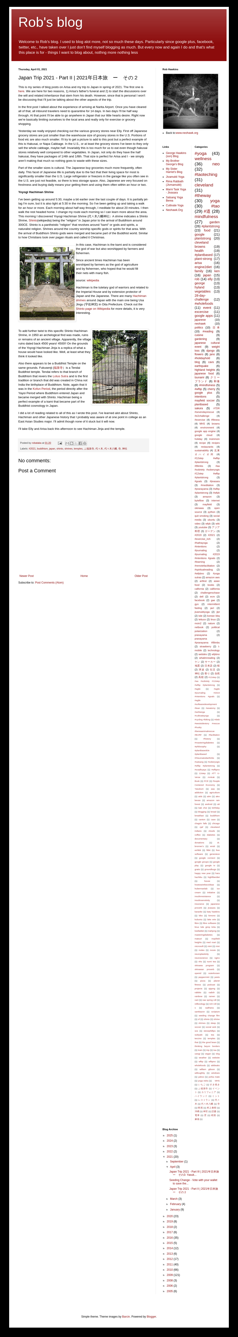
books (211, 585)
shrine (217, 1019)
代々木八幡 (110, 448)
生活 (213, 669)
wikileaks (215, 1065)
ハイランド (201, 1096)
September (177, 1161)
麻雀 (197, 1119)
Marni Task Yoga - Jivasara (176, 191)
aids (200, 796)
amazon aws (213, 577)
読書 (214, 1111)
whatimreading (207, 657)
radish (212, 992)
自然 (217, 673)
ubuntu (211, 519)
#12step (212, 677)
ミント (216, 1096)
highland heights (205, 369)
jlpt (218, 612)
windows (215, 1073)
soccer (198, 1027)
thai (196, 1042)
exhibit (198, 850)
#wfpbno (199, 573)
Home (84, 576)
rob (197, 279)
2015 (170, 1243)
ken (217, 271)
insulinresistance (203, 896)
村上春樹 (211, 1107)
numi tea (211, 961)
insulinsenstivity (202, 900)
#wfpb (216, 492)
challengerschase (210, 592)
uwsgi (197, 1053)
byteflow (199, 500)
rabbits (198, 992)
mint (210, 946)
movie (213, 950)
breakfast (199, 815)
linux (213, 619)
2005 (170, 1291)
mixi (218, 946)
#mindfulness (207, 385)
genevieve (215, 854)
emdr (212, 846)
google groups (202, 862)
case (213, 819)
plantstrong (203, 238)
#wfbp (198, 389)
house (207, 881)
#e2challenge (202, 415)
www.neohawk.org (187, 133)
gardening (201, 339)
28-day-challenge (202, 297)
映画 (200, 1107)
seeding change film (209, 1015)
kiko (201, 915)
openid (198, 973)
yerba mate (214, 1077)
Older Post (141, 576)
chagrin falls (201, 823)
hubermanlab (201, 888)
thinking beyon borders (207, 1046)
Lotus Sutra (60, 376)
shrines (69, 448)
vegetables (203, 291)
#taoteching (206, 174)
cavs (211, 362)
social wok (211, 1027)
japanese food (204, 373)
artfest (203, 581)
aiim (209, 796)
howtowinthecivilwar (204, 884)
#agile (198, 689)
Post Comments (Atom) (49, 582)
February (176, 1204)
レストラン (204, 1100)
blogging (202, 811)
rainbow (199, 996)
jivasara (211, 908)
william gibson (207, 1069)
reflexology (200, 1004)
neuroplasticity (202, 954)
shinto (60, 448)
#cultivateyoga (202, 715)
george (200, 283)
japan (52, 448)
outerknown (214, 973)
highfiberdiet (214, 877)
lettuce (202, 619)
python (211, 512)
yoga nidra (203, 1080)
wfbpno (212, 1061)
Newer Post (26, 576)
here (21, 91)
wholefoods (200, 1065)
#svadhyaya (200, 769)
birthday (216, 808)
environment (207, 427)
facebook (200, 600)
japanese (200, 319)
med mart (211, 942)
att (218, 804)
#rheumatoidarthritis (204, 758)
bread (213, 811)
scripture (215, 1011)
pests (217, 977)
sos (196, 1031)
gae (213, 600)
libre (197, 923)
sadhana (209, 1007)
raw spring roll (209, 1000)
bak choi (202, 808)
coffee (198, 835)
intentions (200, 396)
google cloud (203, 435)
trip (207, 1050)
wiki (218, 523)
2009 (170, 1275)
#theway (203, 195)
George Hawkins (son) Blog (176, 154)
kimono (212, 915)
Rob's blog (50, 22)
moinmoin (214, 439)
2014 (170, 1248)
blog (197, 362)
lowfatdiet (199, 931)
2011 (170, 1264)
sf (199, 1019)
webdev (202, 654)
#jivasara (215, 481)
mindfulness (206, 216)
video (198, 523)
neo (216, 163)
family (199, 271)
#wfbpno (215, 769)
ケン (197, 661)
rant (197, 1000)
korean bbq (213, 615)
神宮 (205, 1111)
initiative (211, 892)
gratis (197, 869)
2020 (170, 1216)
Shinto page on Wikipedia (93, 308)
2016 (170, 1237)
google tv (210, 865)
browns (216, 423)
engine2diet (203, 267)
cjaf (201, 827)
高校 (201, 677)
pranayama (201, 635)
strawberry (205, 646)
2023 (170, 1146)
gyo (197, 604)
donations (199, 842)
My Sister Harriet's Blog (174, 170)
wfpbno (216, 654)
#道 (207, 211)
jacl (212, 608)
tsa (214, 1050)
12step (202, 773)
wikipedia (93, 280)
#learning (200, 561)
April (173, 1166)
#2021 (32, 448)
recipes (216, 442)
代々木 (99, 448)
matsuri (198, 938)
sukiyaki (199, 1034)
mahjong (212, 931)
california (215, 588)
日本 (216, 327)
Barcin (126, 1316)
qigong (212, 988)
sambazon (200, 1011)
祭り (207, 673)
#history (207, 738)
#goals (198, 481)
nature (211, 623)
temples (78, 448)
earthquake (201, 366)
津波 (201, 669)
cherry (211, 389)
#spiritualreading (204, 569)
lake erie (211, 919)
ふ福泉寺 (89, 448)
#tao (215, 206)
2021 (170, 1156)
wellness (203, 158)
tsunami (199, 377)
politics (199, 327)
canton (202, 819)
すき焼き (215, 1084)
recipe (202, 442)
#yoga (201, 153)
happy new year (203, 873)
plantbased (201, 404)
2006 (170, 1285)
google (200, 234)
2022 (170, 1151)
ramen (212, 996)
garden (214, 222)
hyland (199, 287)
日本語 (209, 665)
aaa (213, 789)
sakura (199, 408)
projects (199, 988)
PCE (206, 781)
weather (203, 1057)
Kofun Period (41, 388)
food (207, 230)
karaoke (199, 911)
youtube (202, 527)
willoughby (200, 1073)
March (174, 1198)
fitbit (208, 850)
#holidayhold (202, 358)
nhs (200, 961)
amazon (207, 496)
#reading (208, 331)
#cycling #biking (202, 719)
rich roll (212, 1004)
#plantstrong (211, 226)
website (216, 1057)
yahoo (201, 1077)
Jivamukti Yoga (175, 176)
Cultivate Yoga (175, 205)
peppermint (203, 977)
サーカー (210, 661)
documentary (201, 838)
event (207, 307)
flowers (199, 354)
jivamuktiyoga (202, 612)
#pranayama (201, 488)
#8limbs (199, 466)
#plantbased (204, 255)
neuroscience (201, 958)
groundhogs (210, 869)
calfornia (199, 588)
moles (202, 950)
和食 (217, 381)
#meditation (207, 485)
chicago (216, 823)
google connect (207, 858)
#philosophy (200, 746)
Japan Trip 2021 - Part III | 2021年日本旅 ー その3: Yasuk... (195, 1173)
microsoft (199, 946)
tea (212, 1034)
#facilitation (214, 735)
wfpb (208, 523)
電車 (197, 1115)
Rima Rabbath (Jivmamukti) (175, 183)
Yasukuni (199, 789)
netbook (199, 627)
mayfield (207, 504)
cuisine (199, 335)
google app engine (205, 431)
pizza (202, 980)
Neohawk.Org (174, 210)
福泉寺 (58, 367)
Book (197, 781)
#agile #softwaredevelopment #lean (206, 704)
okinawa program (204, 965)
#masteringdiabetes (204, 742)
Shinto (33, 220)
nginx (217, 958)
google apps (204, 315)
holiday (199, 439)
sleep (213, 1023)
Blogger (151, 1316)
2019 (170, 1221)
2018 (170, 1227)
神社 (124, 448)
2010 (170, 1269)
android (208, 804)
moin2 (198, 623)
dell (201, 596)
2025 (170, 1135)
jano (212, 354)
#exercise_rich (203, 539)
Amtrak (211, 777)
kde (200, 615)
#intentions (201, 546)
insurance (199, 904)
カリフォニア (208, 1092)
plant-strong (203, 259)
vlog (218, 1053)
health (199, 251)
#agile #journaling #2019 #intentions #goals (207, 693)
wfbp (201, 1061)
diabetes (211, 835)
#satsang (199, 762)
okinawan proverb (204, 969)
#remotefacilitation (205, 565)
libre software (209, 923)
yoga (215, 200)
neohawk (200, 323)
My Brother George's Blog (174, 162)
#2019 (198, 535)
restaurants (207, 446)
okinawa (199, 508)
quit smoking (202, 515)
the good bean (209, 1042)
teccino (198, 1038)
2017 (170, 1232)
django (210, 350)
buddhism (42, 448)
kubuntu (199, 919)
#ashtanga (200, 712)
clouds (211, 831)
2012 (170, 1259)
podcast (211, 984)
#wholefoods (204, 303)
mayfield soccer (205, 400)
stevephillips (210, 1031)
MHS (202, 423)
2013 (170, 1253)
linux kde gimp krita (205, 927)
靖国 (213, 1115)
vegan (208, 1053)
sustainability (202, 450)
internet (215, 500)
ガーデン (210, 531)
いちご (202, 1084)
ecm (212, 596)
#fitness (215, 419)
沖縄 (197, 1111)
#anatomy (210, 708)
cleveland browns (202, 244)
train (200, 1050)
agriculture (214, 792)
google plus (203, 392)
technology (214, 650)
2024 (170, 1140)
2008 (170, 1280)
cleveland (204, 185)
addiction (199, 792)
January (175, 1209)
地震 (197, 665)
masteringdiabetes (204, 934)
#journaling (201, 550)
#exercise (200, 419)
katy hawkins (213, 911)
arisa (198, 263)
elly (210, 279)
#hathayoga (201, 542)
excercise (202, 312)
